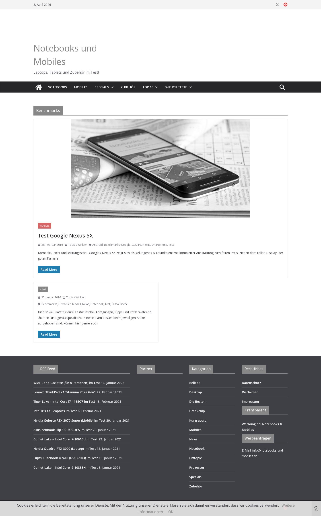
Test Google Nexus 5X (65, 235)
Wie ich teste (176, 87)
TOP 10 (148, 87)
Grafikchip (197, 411)
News (43, 289)
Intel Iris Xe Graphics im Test (55, 411)
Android (97, 245)
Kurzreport (197, 420)
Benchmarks (112, 245)
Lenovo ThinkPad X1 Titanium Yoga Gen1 (64, 392)
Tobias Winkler (77, 245)
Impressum (250, 401)
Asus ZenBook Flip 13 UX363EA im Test (62, 430)
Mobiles (81, 87)
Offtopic (195, 458)
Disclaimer (250, 392)
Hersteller (64, 304)
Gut (134, 245)
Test (171, 245)
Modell (76, 304)
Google (125, 245)
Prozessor (196, 467)
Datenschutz (251, 383)
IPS (139, 245)
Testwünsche (119, 304)
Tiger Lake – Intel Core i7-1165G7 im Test (64, 401)
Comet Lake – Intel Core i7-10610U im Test (65, 439)
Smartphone (159, 245)
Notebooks (57, 87)
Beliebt (194, 383)
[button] (111, 87)
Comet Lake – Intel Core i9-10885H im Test (65, 467)
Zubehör (128, 87)
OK (170, 511)
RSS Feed (47, 368)
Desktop (195, 392)
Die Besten (197, 401)
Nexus (146, 245)
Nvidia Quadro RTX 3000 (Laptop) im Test (64, 448)
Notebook (97, 304)
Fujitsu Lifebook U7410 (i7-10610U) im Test (65, 458)
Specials (102, 87)
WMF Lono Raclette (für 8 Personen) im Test (66, 383)
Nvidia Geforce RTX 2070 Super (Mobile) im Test (69, 420)
